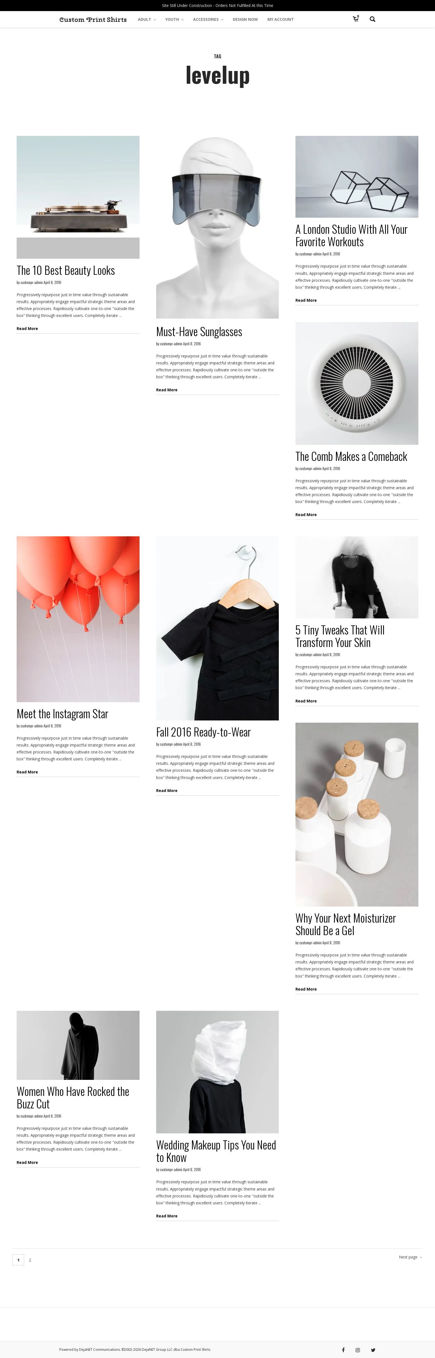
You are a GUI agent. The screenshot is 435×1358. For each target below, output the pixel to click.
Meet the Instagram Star (62, 713)
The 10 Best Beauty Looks (66, 270)
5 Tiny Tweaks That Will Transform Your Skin (340, 635)
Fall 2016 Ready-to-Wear (203, 731)
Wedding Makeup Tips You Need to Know (216, 1150)
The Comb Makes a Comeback (351, 456)
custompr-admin (32, 282)
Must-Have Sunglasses (199, 331)
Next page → (411, 1257)
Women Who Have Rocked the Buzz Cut (73, 1097)
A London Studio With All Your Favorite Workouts (351, 235)
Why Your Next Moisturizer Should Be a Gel (345, 923)
